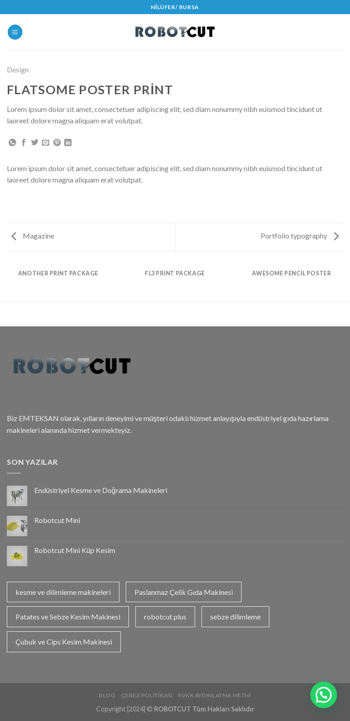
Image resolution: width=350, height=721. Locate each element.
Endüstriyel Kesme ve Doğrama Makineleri (100, 490)
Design (18, 69)
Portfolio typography (300, 235)
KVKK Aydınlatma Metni (214, 695)
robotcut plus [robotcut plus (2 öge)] (165, 616)
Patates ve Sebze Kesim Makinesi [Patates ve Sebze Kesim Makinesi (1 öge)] (67, 616)
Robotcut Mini (57, 520)
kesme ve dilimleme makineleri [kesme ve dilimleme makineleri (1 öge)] (63, 592)
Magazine (32, 235)
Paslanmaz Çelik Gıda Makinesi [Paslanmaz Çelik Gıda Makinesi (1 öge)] (183, 592)
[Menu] (15, 32)
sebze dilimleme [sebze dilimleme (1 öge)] (235, 616)
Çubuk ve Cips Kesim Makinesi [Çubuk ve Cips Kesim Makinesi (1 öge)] (63, 641)
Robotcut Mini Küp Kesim (74, 550)
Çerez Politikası (147, 695)
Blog (107, 695)
